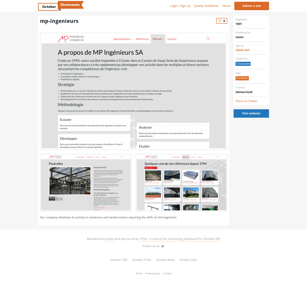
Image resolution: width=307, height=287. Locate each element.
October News (165, 260)
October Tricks (141, 260)
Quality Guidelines (206, 6)
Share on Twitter (246, 101)
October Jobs (188, 260)
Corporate (243, 63)
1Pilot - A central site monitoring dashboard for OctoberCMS (180, 239)
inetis (110, 239)
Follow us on (153, 246)
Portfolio (242, 78)
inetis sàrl (243, 50)
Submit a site (251, 6)
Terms (139, 273)
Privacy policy (152, 273)
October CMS (119, 260)
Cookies (167, 273)
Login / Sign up (180, 6)
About (226, 6)
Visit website (251, 113)
